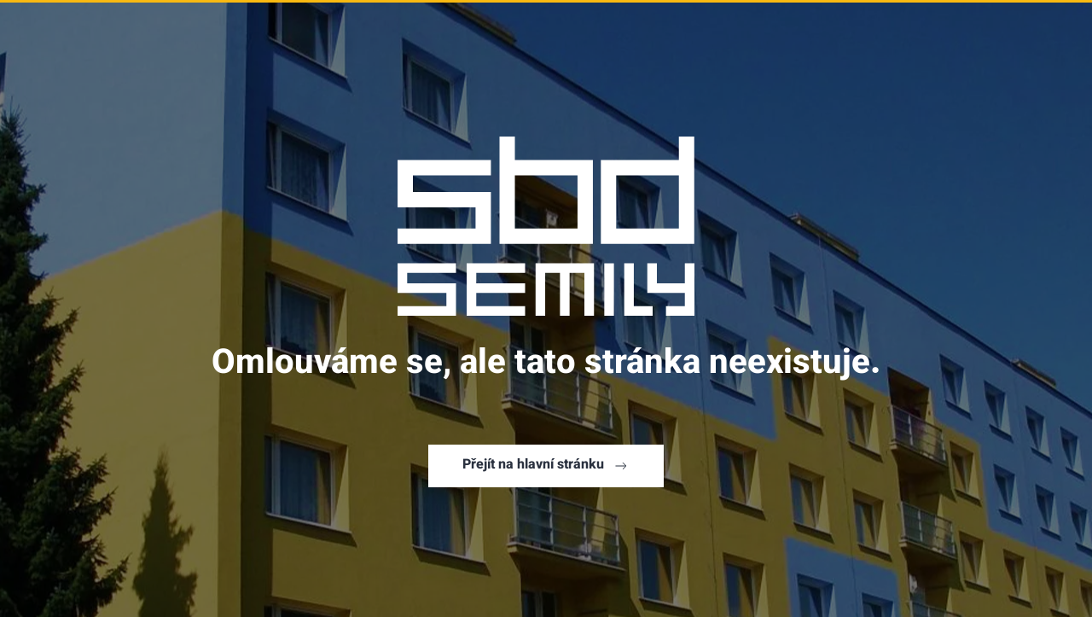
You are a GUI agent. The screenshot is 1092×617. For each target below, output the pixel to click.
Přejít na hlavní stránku (546, 465)
